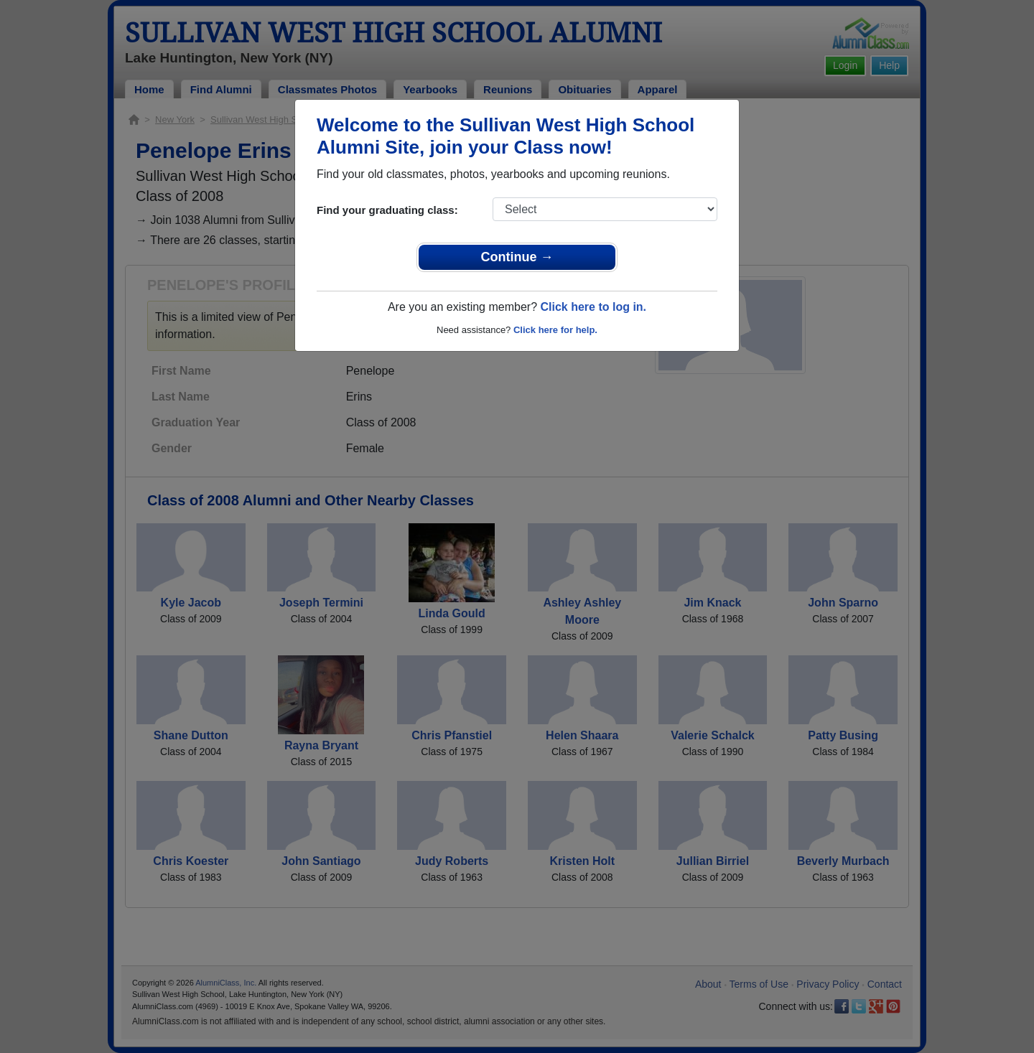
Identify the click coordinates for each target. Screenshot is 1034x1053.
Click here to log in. (593, 307)
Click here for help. (555, 329)
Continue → (517, 257)
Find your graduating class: (387, 210)
